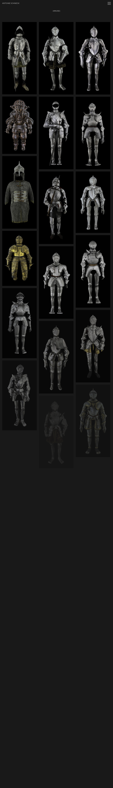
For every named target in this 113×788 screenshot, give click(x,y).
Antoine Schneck (10, 3)
